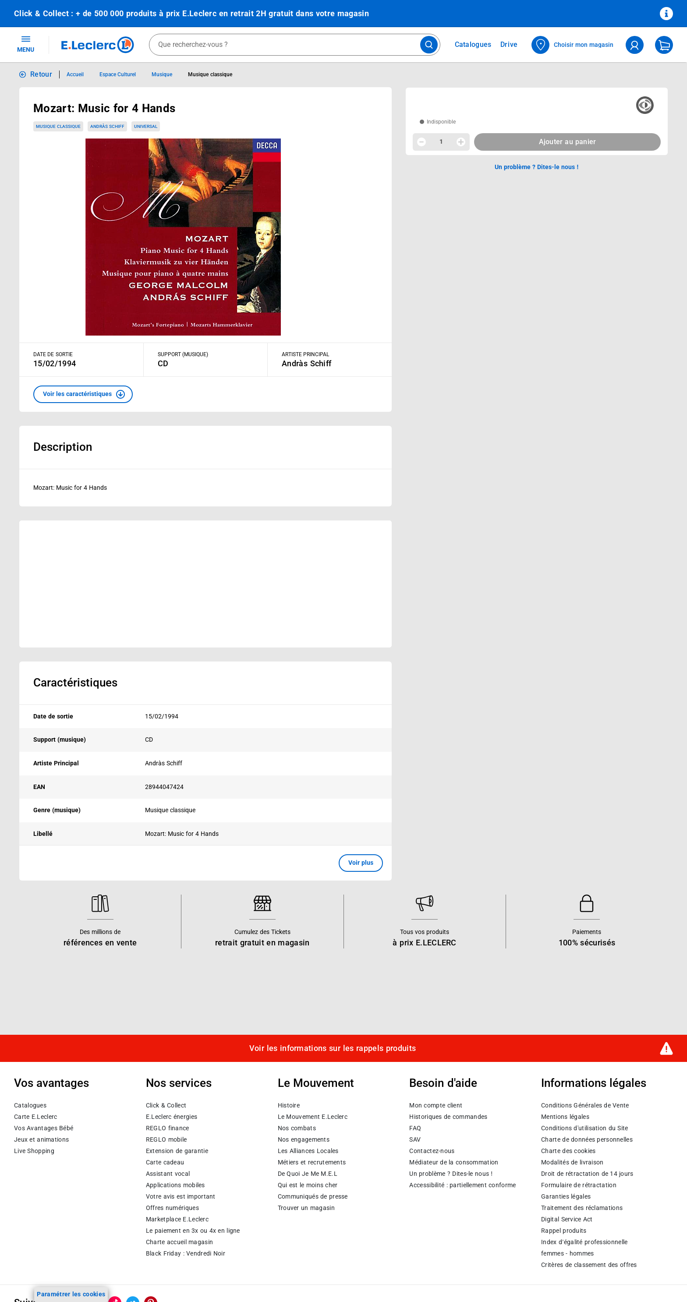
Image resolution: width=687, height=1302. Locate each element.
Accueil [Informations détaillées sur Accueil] (75, 74)
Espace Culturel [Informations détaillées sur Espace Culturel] (117, 74)
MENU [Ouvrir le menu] (25, 44)
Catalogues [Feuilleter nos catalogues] (473, 44)
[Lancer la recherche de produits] (429, 44)
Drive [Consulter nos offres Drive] (509, 44)
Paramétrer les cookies (71, 1294)
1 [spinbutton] (441, 141)
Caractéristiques (75, 682)
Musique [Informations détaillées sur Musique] (162, 74)
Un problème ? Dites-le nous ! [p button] (537, 167)
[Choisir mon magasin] (572, 45)
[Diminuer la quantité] (421, 142)
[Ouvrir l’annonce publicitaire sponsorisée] (205, 584)
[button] (83, 394)
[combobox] (294, 45)
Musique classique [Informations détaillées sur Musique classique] (210, 74)
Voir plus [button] (360, 862)
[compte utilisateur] (635, 45)
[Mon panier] (664, 45)
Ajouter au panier (567, 141)
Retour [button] (41, 74)
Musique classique (58, 126)
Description (62, 447)
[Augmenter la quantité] (461, 142)
